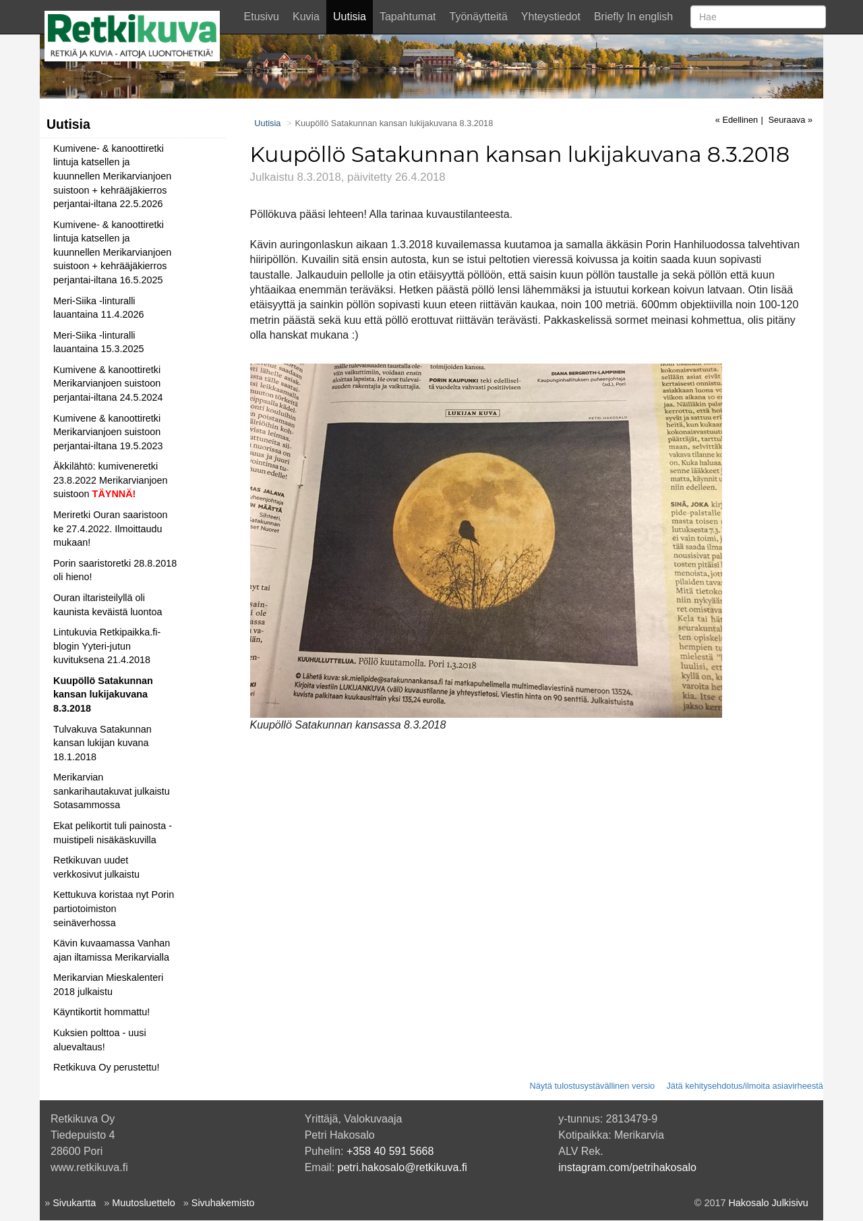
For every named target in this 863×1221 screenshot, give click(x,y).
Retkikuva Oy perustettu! (106, 1067)
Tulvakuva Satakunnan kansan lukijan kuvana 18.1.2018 (102, 743)
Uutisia (349, 16)
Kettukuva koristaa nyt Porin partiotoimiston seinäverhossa (113, 908)
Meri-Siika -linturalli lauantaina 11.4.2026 (98, 307)
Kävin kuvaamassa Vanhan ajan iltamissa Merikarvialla (111, 950)
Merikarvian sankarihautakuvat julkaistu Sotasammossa (111, 791)
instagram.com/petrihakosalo (627, 1167)
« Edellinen (736, 120)
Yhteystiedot (551, 16)
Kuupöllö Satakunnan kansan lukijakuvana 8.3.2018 (103, 694)
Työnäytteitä (479, 16)
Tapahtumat (408, 16)
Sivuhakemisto (223, 1202)
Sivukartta (74, 1202)
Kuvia (306, 16)
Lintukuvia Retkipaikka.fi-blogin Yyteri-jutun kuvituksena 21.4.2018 (106, 646)
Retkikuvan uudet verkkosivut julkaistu (96, 867)
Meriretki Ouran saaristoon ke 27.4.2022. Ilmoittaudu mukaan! (110, 528)
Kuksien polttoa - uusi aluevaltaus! (99, 1039)
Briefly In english (633, 16)
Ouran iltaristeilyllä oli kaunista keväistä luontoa (107, 604)
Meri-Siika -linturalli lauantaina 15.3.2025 (98, 342)
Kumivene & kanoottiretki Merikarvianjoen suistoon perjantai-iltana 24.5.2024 (107, 383)
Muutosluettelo (143, 1202)
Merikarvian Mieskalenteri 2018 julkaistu (108, 984)
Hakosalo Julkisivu (768, 1202)
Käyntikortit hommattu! (101, 1011)
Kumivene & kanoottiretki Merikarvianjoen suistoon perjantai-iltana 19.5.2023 (107, 432)
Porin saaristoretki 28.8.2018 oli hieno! (115, 570)
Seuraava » (790, 120)
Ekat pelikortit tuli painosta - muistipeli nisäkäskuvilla (112, 832)
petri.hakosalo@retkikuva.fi (402, 1167)
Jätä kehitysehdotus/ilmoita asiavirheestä (744, 1086)
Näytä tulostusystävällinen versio (592, 1086)
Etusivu (261, 16)
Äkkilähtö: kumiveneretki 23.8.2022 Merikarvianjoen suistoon (110, 480)
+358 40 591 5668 (390, 1151)
